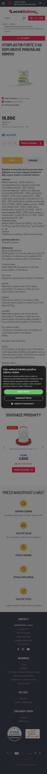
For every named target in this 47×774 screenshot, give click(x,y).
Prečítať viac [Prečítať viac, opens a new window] (27, 386)
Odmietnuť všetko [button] (23, 398)
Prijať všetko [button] (23, 392)
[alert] (23, 387)
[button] (23, 403)
